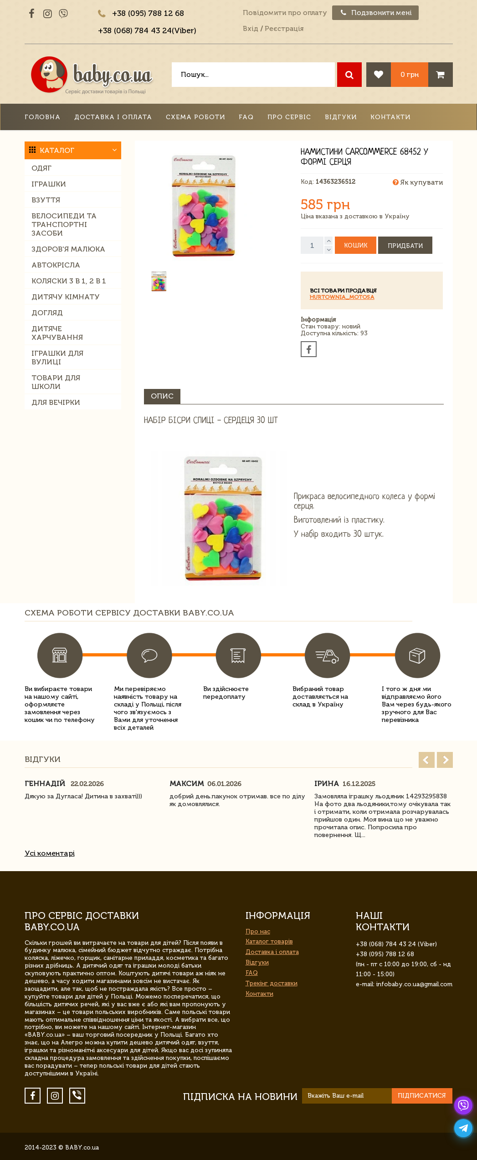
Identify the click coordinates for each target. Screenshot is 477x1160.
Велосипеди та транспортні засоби (64, 224)
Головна (43, 117)
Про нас (258, 931)
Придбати (405, 245)
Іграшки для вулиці (57, 357)
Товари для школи (55, 382)
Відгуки (341, 117)
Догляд (47, 312)
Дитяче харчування (57, 333)
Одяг (41, 168)
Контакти (390, 117)
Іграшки (48, 184)
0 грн (409, 74)
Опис (162, 396)
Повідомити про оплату (285, 13)
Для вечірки (55, 402)
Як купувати (418, 182)
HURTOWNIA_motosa (342, 297)
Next (445, 760)
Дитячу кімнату (65, 297)
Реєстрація (284, 29)
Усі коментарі (50, 853)
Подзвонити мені (375, 13)
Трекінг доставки (271, 983)
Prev (427, 760)
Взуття (45, 200)
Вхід (250, 29)
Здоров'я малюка (68, 249)
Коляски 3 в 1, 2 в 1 (68, 281)
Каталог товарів (269, 941)
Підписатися (422, 1095)
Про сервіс (289, 117)
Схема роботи (195, 117)
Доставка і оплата (113, 117)
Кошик (355, 245)
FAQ (246, 117)
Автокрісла (55, 265)
